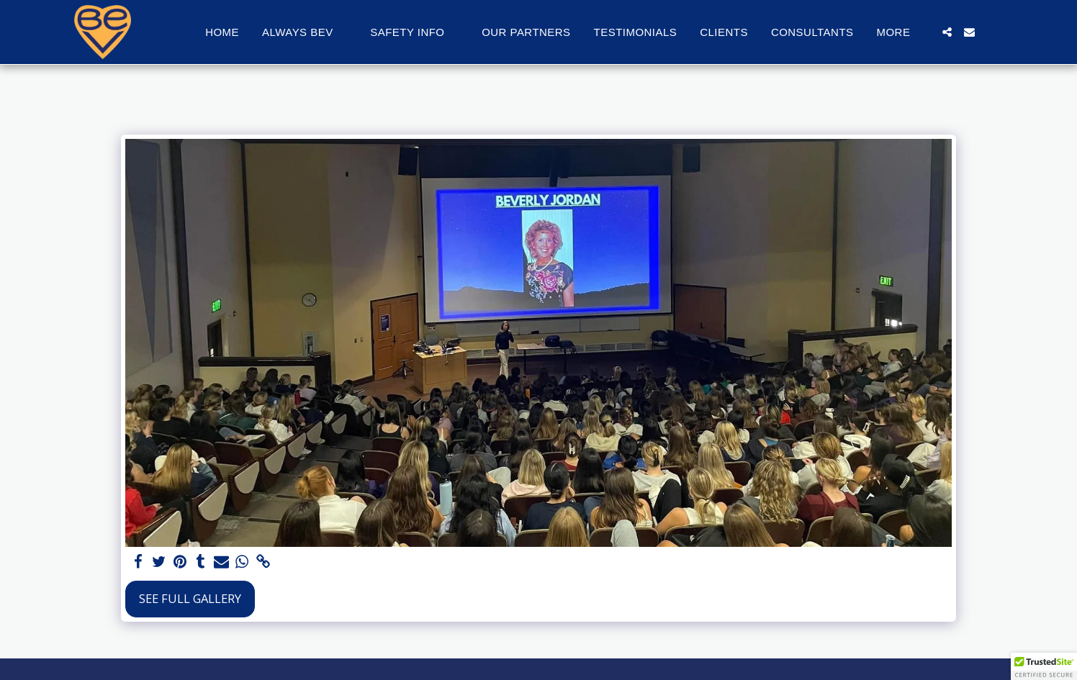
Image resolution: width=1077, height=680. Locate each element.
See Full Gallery (190, 598)
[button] (304, 32)
